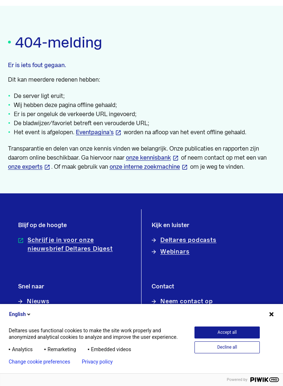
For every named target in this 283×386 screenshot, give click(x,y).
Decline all (227, 347)
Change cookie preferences (39, 362)
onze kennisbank (148, 158)
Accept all (227, 332)
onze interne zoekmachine (145, 167)
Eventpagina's (95, 132)
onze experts (25, 167)
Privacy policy (97, 362)
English (20, 314)
